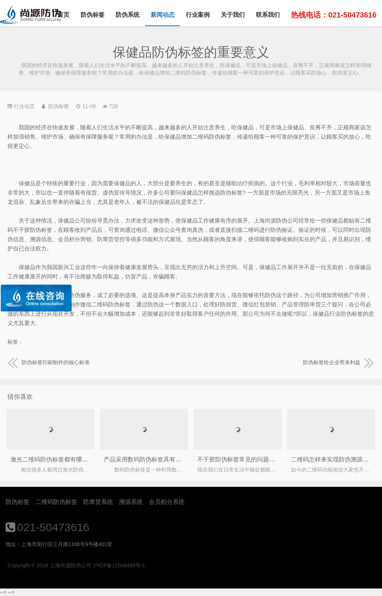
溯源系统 (131, 502)
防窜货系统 (98, 502)
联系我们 (268, 15)
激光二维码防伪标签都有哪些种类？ (58, 459)
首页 (63, 15)
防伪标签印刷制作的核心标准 (48, 362)
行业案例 (198, 15)
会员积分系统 (167, 502)
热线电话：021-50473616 (333, 15)
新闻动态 (163, 15)
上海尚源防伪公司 (30, 15)
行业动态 (24, 106)
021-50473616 (53, 527)
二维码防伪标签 (56, 502)
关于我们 (233, 15)
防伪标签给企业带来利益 (339, 362)
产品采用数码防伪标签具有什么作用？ (154, 459)
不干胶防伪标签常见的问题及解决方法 (248, 459)
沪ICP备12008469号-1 (119, 565)
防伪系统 (128, 15)
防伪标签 (92, 15)
